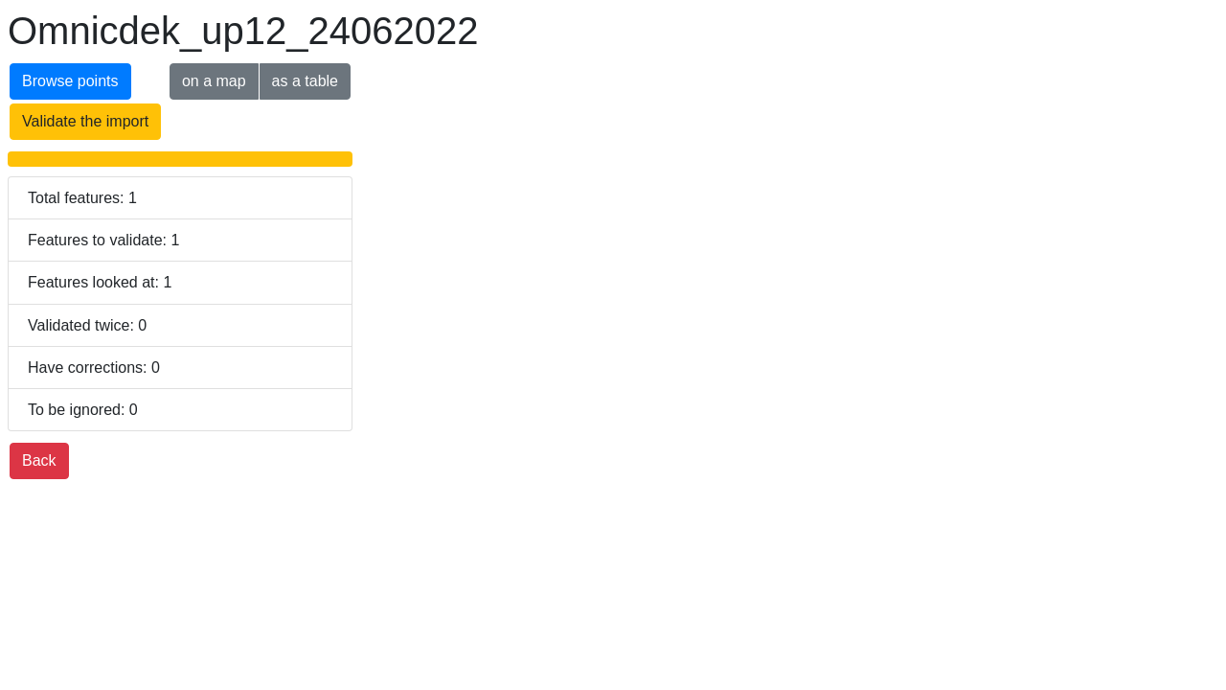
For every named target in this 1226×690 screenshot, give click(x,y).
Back (39, 460)
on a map (214, 81)
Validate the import (85, 121)
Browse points (70, 81)
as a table (305, 81)
